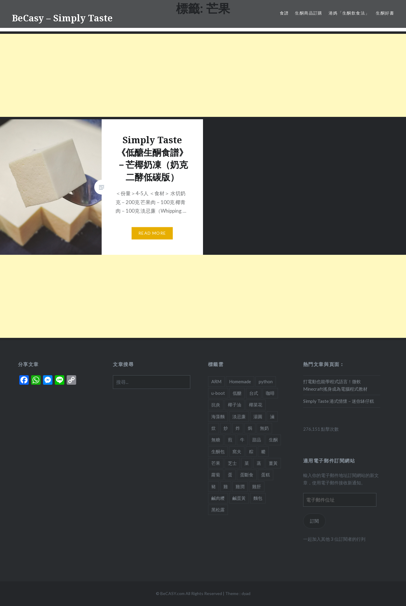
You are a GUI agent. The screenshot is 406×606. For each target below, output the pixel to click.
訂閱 (314, 521)
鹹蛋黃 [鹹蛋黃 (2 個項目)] (239, 498)
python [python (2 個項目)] (266, 381)
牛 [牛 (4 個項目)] (242, 439)
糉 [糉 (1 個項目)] (263, 451)
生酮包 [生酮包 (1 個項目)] (218, 451)
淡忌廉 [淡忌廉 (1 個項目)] (239, 416)
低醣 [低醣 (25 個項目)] (237, 393)
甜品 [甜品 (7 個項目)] (256, 439)
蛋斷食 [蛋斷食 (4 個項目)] (246, 474)
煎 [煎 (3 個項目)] (230, 439)
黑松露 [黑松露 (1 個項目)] (218, 509)
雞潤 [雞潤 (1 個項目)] (240, 486)
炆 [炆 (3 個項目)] (213, 428)
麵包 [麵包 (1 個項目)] (257, 498)
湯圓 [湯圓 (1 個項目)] (257, 416)
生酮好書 (385, 12)
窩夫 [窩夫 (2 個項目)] (236, 451)
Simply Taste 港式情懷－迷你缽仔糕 (338, 401)
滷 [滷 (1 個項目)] (272, 416)
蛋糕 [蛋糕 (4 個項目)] (265, 474)
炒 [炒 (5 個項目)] (225, 428)
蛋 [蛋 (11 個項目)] (230, 474)
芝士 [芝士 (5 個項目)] (232, 463)
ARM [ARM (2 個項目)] (216, 381)
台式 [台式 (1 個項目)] (253, 393)
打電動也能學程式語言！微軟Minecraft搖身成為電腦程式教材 (335, 385)
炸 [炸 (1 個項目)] (238, 428)
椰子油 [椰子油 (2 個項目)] (234, 404)
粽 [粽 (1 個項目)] (251, 451)
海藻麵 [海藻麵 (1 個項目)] (218, 416)
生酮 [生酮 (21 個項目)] (273, 439)
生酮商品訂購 (308, 12)
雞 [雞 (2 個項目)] (225, 486)
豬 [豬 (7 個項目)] (213, 486)
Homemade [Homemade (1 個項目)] (240, 381)
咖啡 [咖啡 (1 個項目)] (270, 393)
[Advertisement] (178, 75)
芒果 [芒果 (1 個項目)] (215, 463)
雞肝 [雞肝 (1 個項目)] (256, 486)
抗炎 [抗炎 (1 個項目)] (215, 404)
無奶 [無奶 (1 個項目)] (264, 428)
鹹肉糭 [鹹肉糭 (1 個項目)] (218, 498)
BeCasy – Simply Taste (62, 18)
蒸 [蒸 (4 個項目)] (259, 463)
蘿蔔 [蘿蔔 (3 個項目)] (215, 474)
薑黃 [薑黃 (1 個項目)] (273, 463)
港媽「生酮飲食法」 (349, 12)
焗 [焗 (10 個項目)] (250, 428)
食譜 (284, 12)
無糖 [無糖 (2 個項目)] (215, 439)
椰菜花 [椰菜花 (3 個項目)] (255, 404)
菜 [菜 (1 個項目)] (246, 463)
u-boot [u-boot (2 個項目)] (218, 393)
